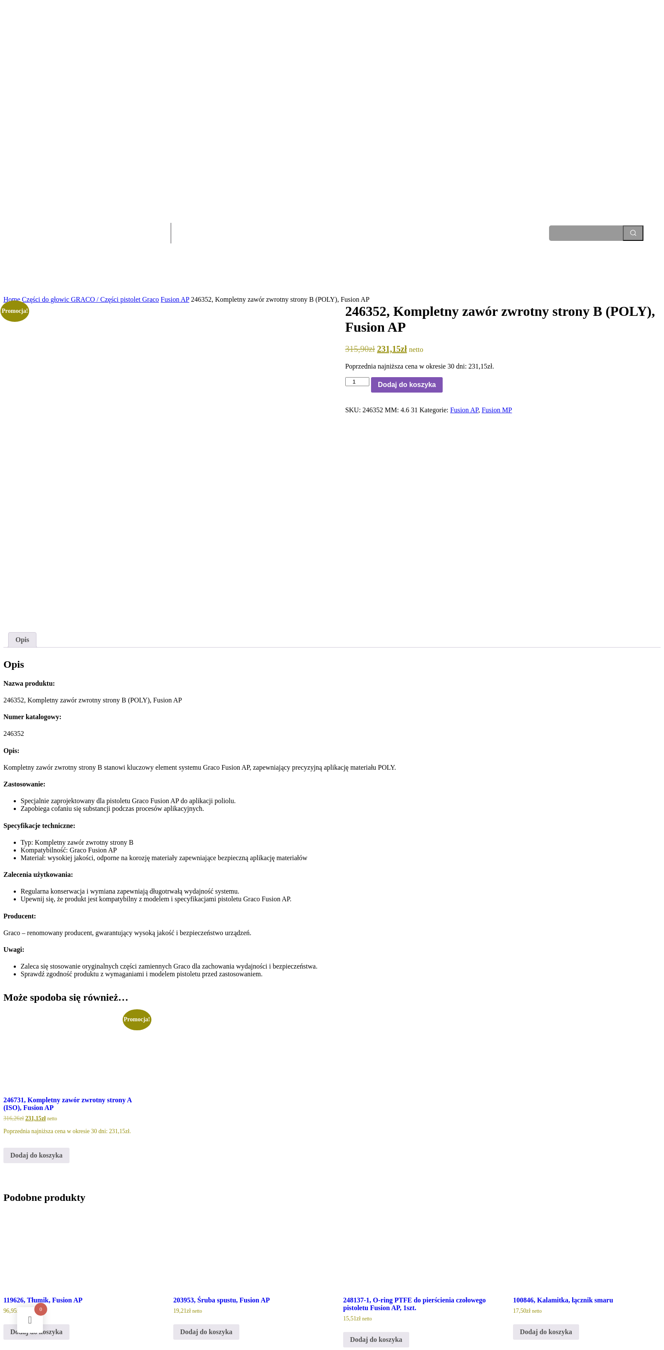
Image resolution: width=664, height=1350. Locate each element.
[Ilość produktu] (357, 381)
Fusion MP (497, 410)
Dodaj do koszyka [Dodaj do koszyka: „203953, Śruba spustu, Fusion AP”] (206, 1253)
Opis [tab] (22, 561)
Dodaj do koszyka (407, 384)
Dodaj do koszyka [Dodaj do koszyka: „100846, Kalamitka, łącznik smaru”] (546, 1253)
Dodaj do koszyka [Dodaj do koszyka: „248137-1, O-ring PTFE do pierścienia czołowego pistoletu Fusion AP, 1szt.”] (376, 1260)
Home (11, 299)
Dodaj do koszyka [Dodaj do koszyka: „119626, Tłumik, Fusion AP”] (36, 1253)
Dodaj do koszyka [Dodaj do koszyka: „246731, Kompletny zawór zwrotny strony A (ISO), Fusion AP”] (36, 1076)
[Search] (633, 233)
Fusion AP (175, 299)
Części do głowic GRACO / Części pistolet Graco (90, 299)
